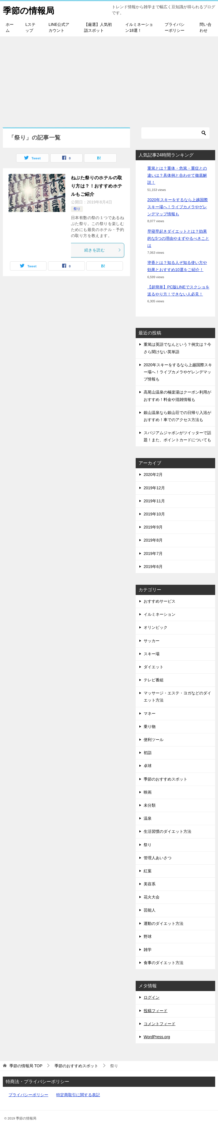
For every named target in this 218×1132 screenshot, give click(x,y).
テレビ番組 (154, 680)
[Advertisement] (109, 79)
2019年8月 (153, 540)
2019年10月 (154, 514)
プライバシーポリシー (175, 27)
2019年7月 (153, 553)
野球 (148, 936)
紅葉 (148, 871)
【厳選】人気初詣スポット (98, 27)
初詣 (148, 752)
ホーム (10, 27)
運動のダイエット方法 (163, 923)
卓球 (148, 765)
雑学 (148, 949)
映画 (148, 792)
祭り (77, 209)
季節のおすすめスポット (165, 779)
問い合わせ (205, 27)
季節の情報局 (28, 9)
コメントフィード (159, 1023)
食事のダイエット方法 (163, 962)
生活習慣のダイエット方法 (167, 831)
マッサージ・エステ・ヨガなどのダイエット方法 (177, 696)
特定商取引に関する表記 (78, 1095)
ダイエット (154, 667)
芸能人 (150, 910)
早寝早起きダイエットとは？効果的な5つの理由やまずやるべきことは (178, 238)
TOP (25, 1066)
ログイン (152, 997)
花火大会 (152, 897)
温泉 (148, 818)
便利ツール (154, 739)
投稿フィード (155, 1010)
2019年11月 (154, 501)
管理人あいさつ (157, 858)
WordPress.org (157, 1037)
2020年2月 (153, 474)
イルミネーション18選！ (139, 27)
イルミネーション (159, 614)
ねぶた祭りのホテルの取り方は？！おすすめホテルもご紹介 (96, 186)
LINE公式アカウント (59, 27)
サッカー (152, 640)
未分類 (150, 805)
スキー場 (152, 654)
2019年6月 (153, 566)
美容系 (150, 884)
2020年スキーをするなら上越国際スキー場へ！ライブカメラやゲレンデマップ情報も (177, 206)
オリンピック (155, 627)
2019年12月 (154, 488)
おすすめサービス (159, 601)
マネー (150, 713)
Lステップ (30, 27)
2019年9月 (153, 527)
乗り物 (150, 726)
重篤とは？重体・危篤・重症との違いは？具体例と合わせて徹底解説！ (177, 175)
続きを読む (102, 250)
